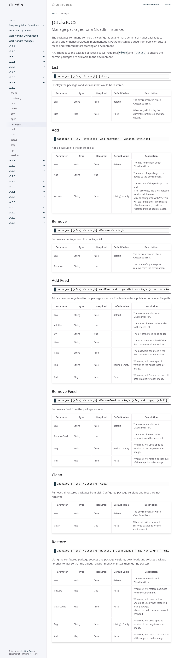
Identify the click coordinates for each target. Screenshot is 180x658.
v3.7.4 (12, 181)
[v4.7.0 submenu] (43, 223)
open (13, 118)
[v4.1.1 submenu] (43, 191)
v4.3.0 (12, 202)
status (14, 139)
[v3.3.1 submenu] (43, 61)
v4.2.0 (12, 196)
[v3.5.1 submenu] (43, 82)
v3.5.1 (12, 82)
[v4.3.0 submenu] (43, 202)
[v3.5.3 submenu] (43, 160)
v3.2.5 (12, 51)
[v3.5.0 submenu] (43, 77)
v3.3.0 (12, 56)
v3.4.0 (12, 72)
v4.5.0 (12, 212)
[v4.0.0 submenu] (43, 186)
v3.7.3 (12, 176)
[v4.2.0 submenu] (43, 197)
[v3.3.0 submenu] (43, 56)
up (12, 150)
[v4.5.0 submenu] (43, 212)
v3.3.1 (12, 61)
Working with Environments (23, 35)
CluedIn (16, 4)
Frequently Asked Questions (24, 25)
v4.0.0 (12, 186)
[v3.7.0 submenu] (43, 171)
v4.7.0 (12, 222)
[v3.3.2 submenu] (43, 67)
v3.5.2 (12, 87)
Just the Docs (27, 651)
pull (13, 129)
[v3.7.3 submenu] (43, 176)
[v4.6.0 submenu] (43, 217)
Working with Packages (21, 40)
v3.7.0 (12, 170)
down (14, 108)
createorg (16, 98)
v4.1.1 (12, 191)
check (14, 92)
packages (16, 124)
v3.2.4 (12, 46)
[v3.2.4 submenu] (43, 46)
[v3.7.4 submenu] (43, 181)
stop (13, 144)
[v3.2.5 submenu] (43, 51)
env (13, 113)
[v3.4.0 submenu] (43, 72)
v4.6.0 (12, 217)
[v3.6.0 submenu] (43, 165)
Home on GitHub (151, 4)
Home (12, 20)
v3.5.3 (12, 160)
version (15, 155)
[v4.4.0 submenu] (43, 207)
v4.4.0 (12, 207)
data (13, 103)
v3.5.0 (12, 77)
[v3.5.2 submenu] (43, 87)
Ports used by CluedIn (20, 30)
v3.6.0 (12, 165)
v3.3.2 (12, 66)
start (13, 134)
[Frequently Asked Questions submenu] (43, 25)
